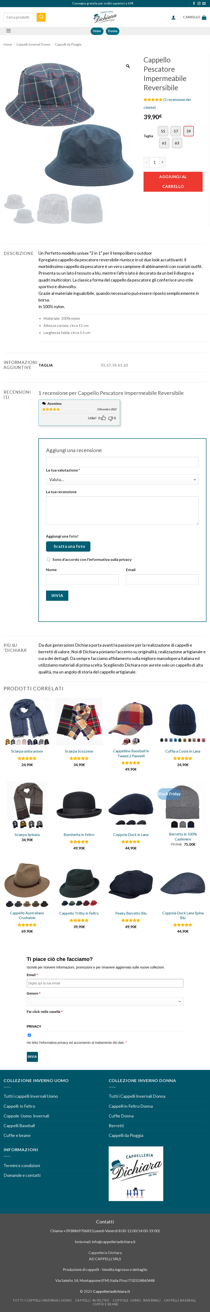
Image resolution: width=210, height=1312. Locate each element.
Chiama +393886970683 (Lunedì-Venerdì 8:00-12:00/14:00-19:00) (105, 1230)
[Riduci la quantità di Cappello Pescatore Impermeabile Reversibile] (146, 162)
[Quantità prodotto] (154, 162)
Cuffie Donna (121, 1115)
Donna (112, 31)
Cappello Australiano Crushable (27, 915)
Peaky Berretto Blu (131, 913)
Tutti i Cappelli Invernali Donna (137, 1096)
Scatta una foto (69, 546)
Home (8, 44)
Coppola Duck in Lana (131, 834)
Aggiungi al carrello (173, 181)
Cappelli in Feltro (19, 1106)
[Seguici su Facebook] (194, 3)
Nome (51, 569)
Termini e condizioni (22, 1165)
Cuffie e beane (17, 1135)
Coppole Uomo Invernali (26, 1115)
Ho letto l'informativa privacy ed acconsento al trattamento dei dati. (77, 1043)
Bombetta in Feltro (79, 834)
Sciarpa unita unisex (27, 751)
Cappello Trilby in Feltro (79, 913)
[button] (173, 17)
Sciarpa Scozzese (79, 751)
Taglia (148, 136)
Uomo (97, 31)
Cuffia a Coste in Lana (182, 751)
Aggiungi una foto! (62, 536)
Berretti (116, 1125)
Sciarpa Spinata (27, 834)
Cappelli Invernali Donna (33, 44)
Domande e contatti (22, 1175)
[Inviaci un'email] (203, 3)
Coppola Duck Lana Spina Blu (183, 915)
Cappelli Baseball (19, 1125)
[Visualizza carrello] (194, 17)
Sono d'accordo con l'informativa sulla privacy (91, 559)
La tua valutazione (63, 470)
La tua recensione (61, 491)
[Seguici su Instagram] (199, 3)
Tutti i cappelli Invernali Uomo (31, 1096)
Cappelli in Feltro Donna (131, 1106)
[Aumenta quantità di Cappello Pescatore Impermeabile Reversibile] (163, 162)
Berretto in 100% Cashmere (183, 836)
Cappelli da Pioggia (68, 44)
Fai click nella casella (45, 1012)
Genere (34, 993)
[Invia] (41, 17)
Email (130, 569)
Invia (32, 1057)
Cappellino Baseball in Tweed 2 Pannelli (131, 753)
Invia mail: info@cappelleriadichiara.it (105, 1241)
